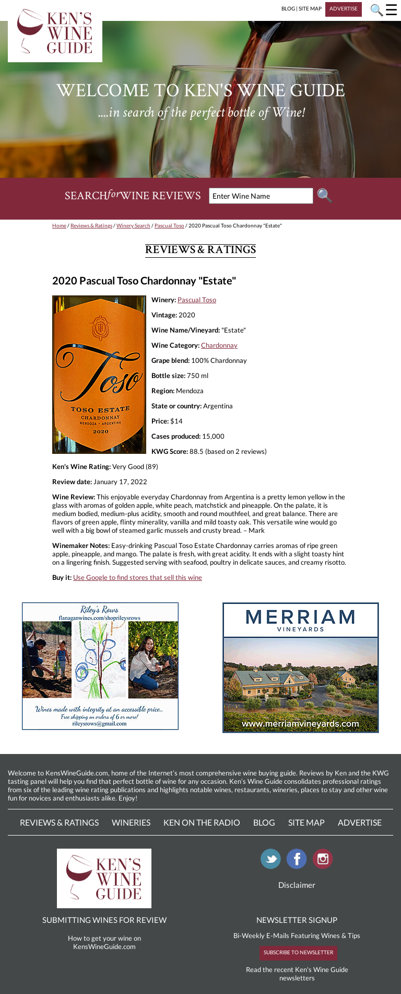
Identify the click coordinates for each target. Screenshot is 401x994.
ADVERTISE (343, 8)
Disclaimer (296, 884)
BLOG (288, 8)
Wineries (131, 822)
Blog (264, 822)
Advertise (360, 822)
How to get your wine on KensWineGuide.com (104, 942)
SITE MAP (310, 8)
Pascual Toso (169, 225)
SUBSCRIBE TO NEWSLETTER (298, 952)
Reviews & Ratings (91, 225)
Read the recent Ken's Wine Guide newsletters (297, 973)
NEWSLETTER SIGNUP (296, 919)
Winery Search (133, 225)
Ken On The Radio (201, 822)
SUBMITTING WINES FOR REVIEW (104, 919)
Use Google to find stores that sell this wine (137, 577)
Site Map (306, 822)
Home (59, 225)
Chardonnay (219, 345)
